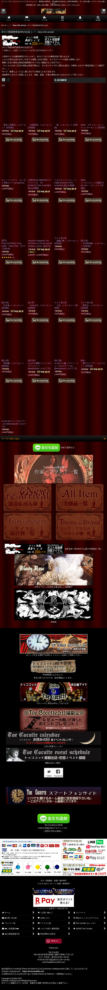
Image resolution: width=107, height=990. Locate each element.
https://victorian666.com (33, 971)
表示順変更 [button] (61, 80)
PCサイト (55, 941)
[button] (3, 11)
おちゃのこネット (48, 988)
